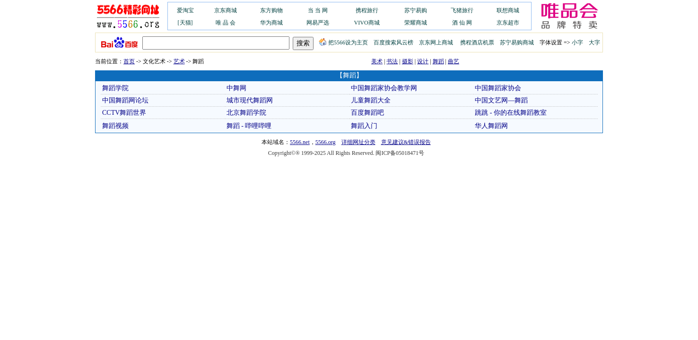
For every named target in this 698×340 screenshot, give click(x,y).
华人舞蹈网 (491, 125)
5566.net (300, 142)
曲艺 (453, 61)
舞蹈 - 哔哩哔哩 (249, 125)
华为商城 (271, 22)
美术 (377, 61)
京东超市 (508, 22)
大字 (594, 42)
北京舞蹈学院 (246, 112)
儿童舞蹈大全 (371, 100)
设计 (422, 61)
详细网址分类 (358, 142)
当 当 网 (318, 10)
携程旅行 (367, 10)
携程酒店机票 (477, 42)
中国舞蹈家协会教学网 (384, 88)
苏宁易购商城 (517, 42)
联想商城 (508, 10)
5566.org (325, 142)
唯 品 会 (226, 22)
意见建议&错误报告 (406, 142)
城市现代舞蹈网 (250, 100)
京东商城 (225, 10)
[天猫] (185, 22)
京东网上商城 (436, 42)
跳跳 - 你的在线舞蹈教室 (511, 112)
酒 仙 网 (462, 22)
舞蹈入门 (364, 125)
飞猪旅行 (462, 10)
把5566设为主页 (343, 42)
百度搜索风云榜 (393, 42)
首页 (129, 61)
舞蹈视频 (115, 125)
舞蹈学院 (115, 88)
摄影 (407, 61)
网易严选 (317, 22)
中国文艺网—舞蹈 (501, 100)
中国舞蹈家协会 (498, 88)
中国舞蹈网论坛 (125, 100)
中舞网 (236, 88)
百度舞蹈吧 (367, 112)
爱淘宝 (185, 10)
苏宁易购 (415, 10)
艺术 (179, 61)
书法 (392, 61)
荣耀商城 (415, 22)
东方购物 (271, 10)
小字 (577, 42)
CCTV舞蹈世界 (124, 112)
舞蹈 (438, 61)
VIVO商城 (367, 22)
